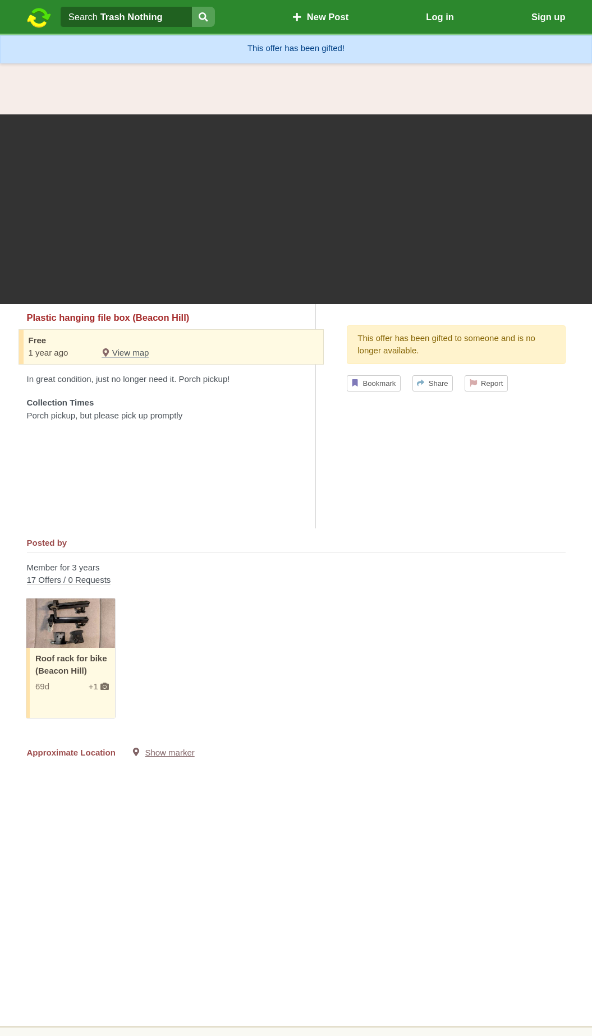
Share (432, 383)
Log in (439, 17)
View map (125, 352)
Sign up (548, 17)
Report (486, 383)
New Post (320, 17)
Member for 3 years (296, 575)
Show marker (169, 752)
